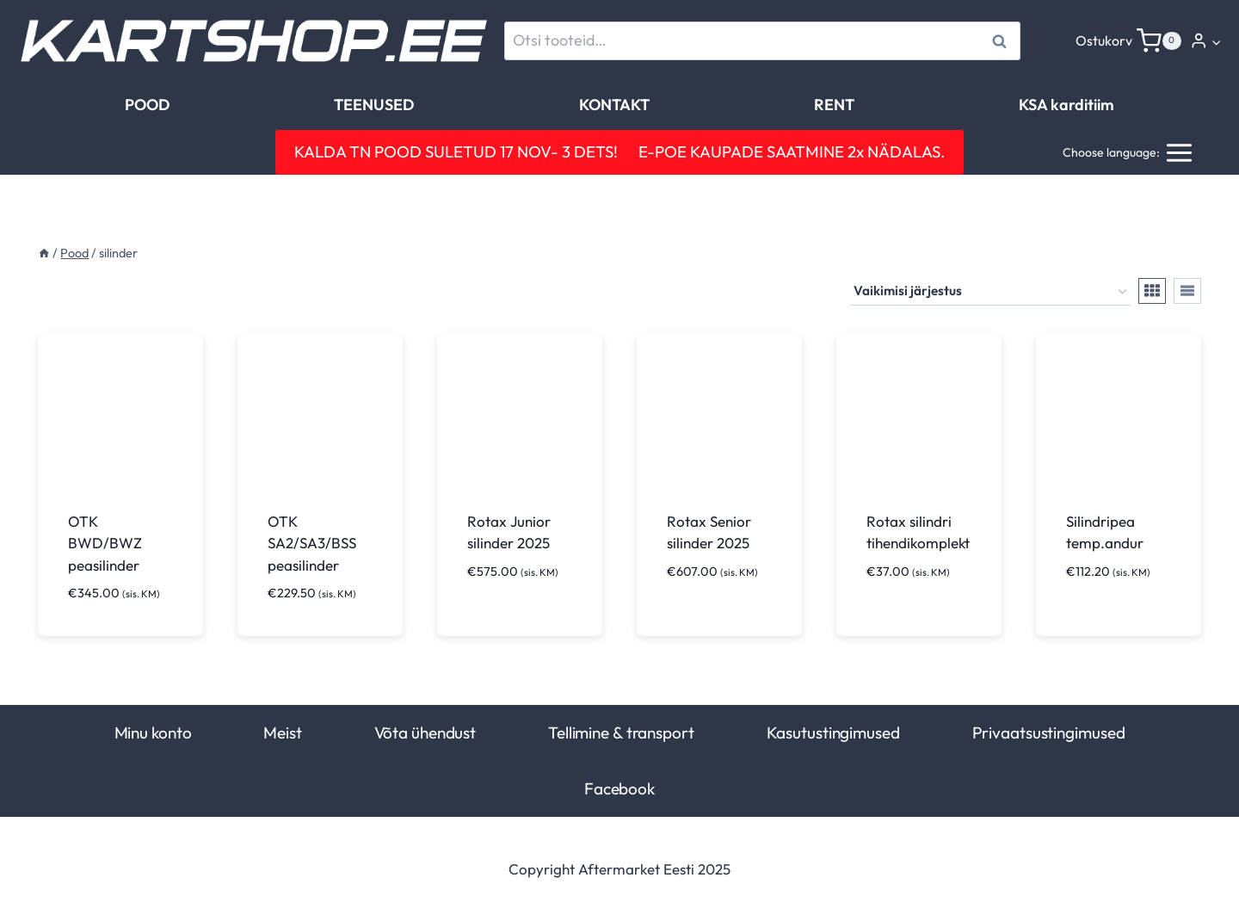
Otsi (1002, 41)
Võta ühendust (425, 732)
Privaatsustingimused (1048, 732)
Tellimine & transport (621, 732)
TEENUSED (374, 104)
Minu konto (153, 732)
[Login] (1206, 41)
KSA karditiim (1066, 104)
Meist (282, 732)
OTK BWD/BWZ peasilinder (105, 543)
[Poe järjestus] (990, 292)
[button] (1216, 41)
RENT (834, 104)
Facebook (619, 788)
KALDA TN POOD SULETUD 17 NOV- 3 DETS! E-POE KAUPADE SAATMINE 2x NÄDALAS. (619, 151)
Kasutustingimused (833, 732)
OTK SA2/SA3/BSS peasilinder (312, 543)
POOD (147, 104)
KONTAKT (614, 104)
